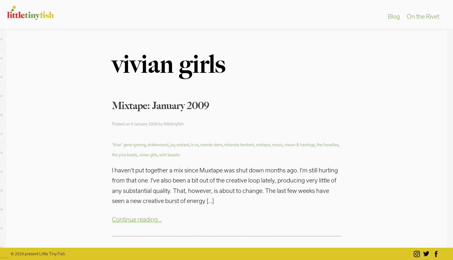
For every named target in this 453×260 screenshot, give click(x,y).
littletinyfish (174, 124)
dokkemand (158, 144)
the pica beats (124, 155)
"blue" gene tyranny (129, 144)
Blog (394, 16)
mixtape (263, 144)
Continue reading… (137, 219)
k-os (195, 144)
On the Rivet (423, 16)
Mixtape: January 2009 (160, 106)
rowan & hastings (299, 144)
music (277, 144)
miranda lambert (239, 144)
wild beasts (169, 155)
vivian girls (148, 155)
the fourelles (327, 144)
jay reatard (180, 144)
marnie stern (211, 144)
